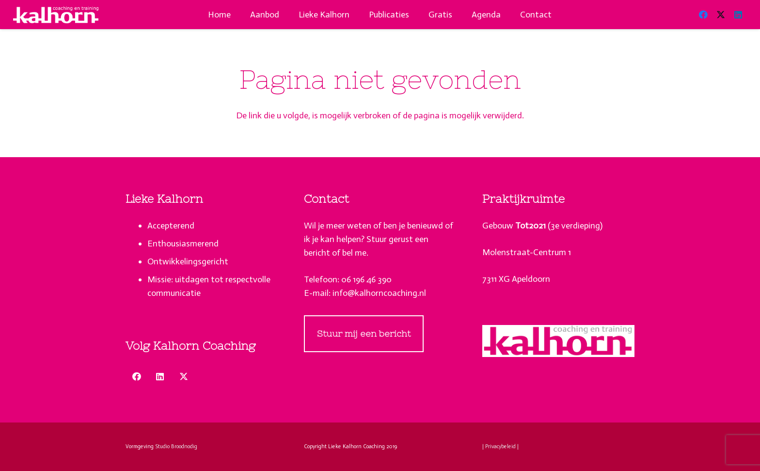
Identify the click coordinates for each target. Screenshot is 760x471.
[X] (720, 14)
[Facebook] (703, 14)
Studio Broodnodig (176, 446)
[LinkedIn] (738, 14)
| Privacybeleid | (500, 446)
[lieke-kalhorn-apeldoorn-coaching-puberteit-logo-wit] (55, 14)
